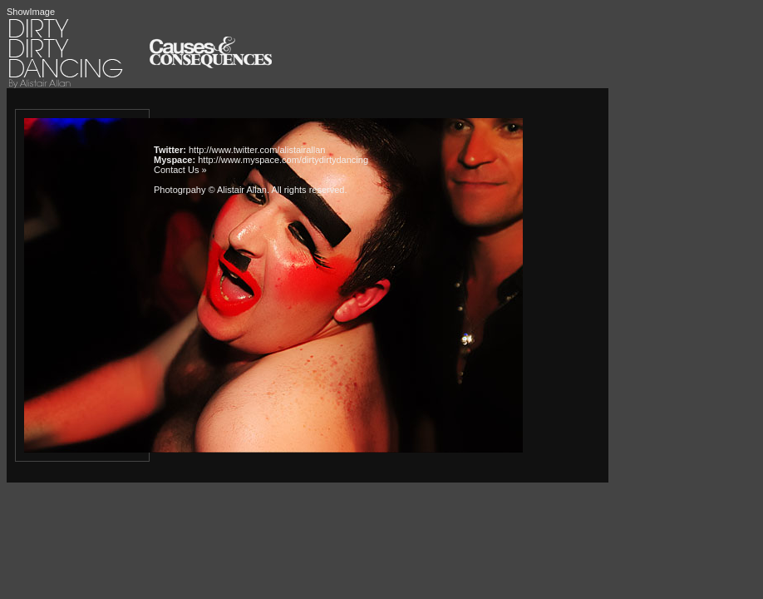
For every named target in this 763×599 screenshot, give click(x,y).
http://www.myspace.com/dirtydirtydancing (283, 160)
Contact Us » (180, 170)
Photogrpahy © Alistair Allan (210, 190)
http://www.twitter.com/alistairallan (257, 150)
